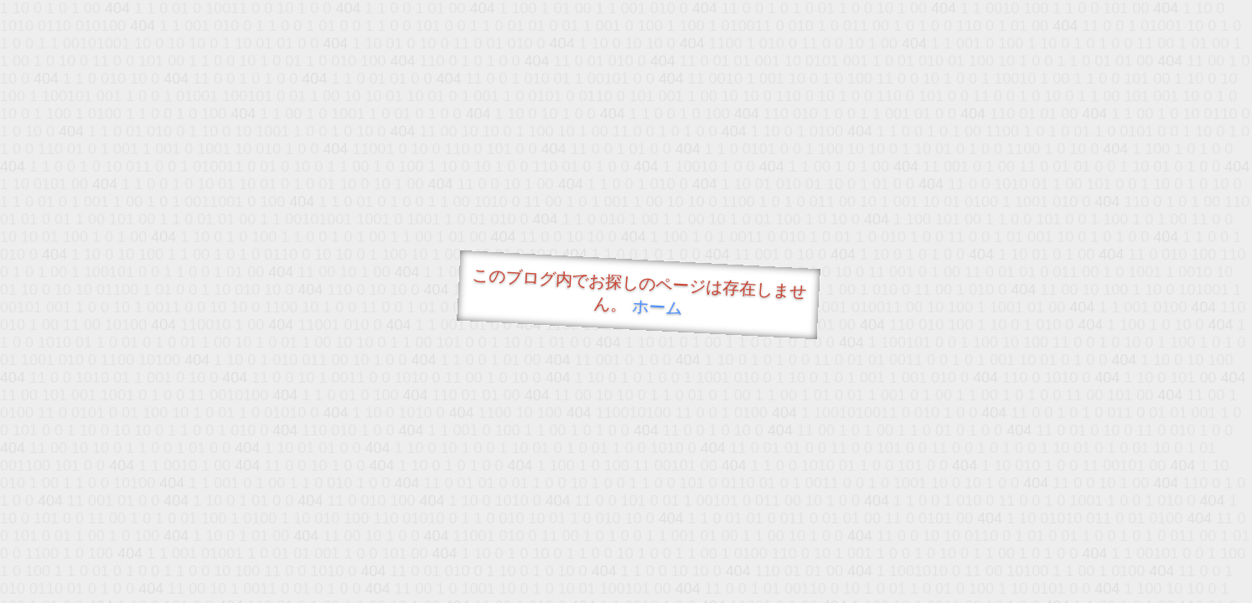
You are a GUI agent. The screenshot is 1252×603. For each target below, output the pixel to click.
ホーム (657, 306)
